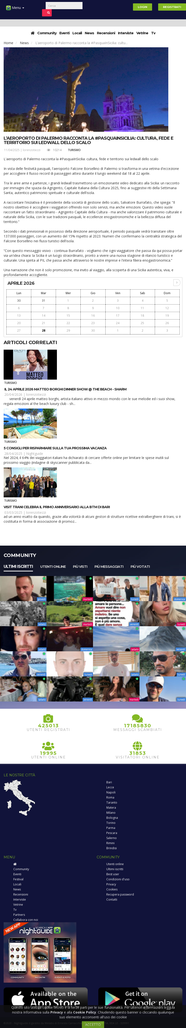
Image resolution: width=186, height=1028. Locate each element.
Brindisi (111, 848)
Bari (109, 782)
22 (68, 323)
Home (8, 43)
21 (43, 323)
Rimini (110, 843)
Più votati (140, 566)
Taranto (111, 802)
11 (142, 308)
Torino (111, 823)
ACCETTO (93, 1024)
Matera (111, 808)
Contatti (111, 899)
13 (19, 315)
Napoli (111, 792)
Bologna (112, 818)
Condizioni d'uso (118, 879)
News (89, 33)
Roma (110, 797)
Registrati (172, 7)
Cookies (111, 889)
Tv (153, 33)
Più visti (80, 566)
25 (142, 323)
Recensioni (106, 33)
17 (117, 315)
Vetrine (142, 33)
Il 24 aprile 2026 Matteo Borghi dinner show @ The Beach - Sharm (65, 389)
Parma (110, 828)
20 (19, 323)
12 (167, 308)
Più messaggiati (108, 566)
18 (142, 315)
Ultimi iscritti (18, 566)
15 (68, 315)
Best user (112, 874)
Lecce (110, 787)
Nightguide (34, 453)
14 (43, 315)
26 (167, 323)
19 (167, 315)
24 (117, 323)
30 (19, 301)
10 (117, 308)
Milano (111, 813)
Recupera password (120, 894)
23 (93, 323)
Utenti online (53, 566)
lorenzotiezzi (31, 150)
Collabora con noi (25, 920)
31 (43, 301)
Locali (77, 33)
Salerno (111, 838)
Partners (19, 915)
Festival (18, 879)
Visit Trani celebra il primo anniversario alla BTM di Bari (57, 507)
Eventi (64, 33)
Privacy (111, 884)
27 (19, 330)
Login (142, 7)
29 (68, 330)
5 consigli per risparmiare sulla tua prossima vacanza (55, 448)
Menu (15, 9)
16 (93, 315)
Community (46, 33)
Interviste (125, 33)
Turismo (74, 150)
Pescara (111, 833)
